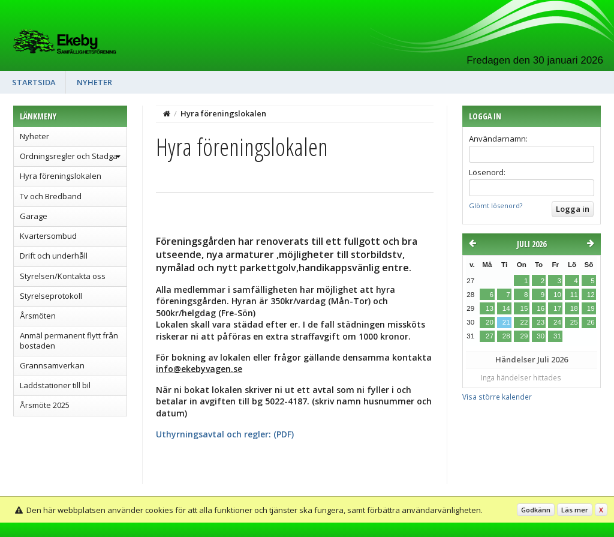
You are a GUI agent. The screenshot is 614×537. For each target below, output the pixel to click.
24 (557, 322)
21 (506, 322)
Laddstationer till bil (55, 385)
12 (591, 294)
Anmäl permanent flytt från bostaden (69, 340)
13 (489, 308)
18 (574, 308)
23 (540, 322)
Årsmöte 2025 (45, 405)
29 (524, 336)
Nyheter (94, 82)
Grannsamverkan (52, 365)
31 (557, 336)
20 (489, 322)
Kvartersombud (48, 235)
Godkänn (535, 509)
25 (574, 322)
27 (489, 336)
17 (557, 308)
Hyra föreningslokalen (60, 175)
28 (506, 336)
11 (574, 294)
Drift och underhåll (54, 255)
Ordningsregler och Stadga (69, 156)
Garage (33, 216)
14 (506, 308)
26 (591, 322)
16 (540, 308)
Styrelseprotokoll (51, 295)
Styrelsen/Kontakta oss (63, 276)
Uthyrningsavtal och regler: (213, 434)
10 (557, 294)
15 (524, 308)
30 (540, 336)
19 (591, 308)
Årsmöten (38, 315)
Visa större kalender (497, 396)
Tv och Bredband (51, 196)
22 (524, 322)
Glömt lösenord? (495, 205)
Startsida (34, 82)
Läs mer (574, 509)
